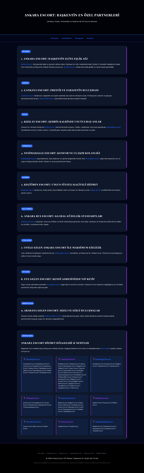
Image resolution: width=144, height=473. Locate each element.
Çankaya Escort (52, 453)
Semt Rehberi (67, 38)
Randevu (90, 38)
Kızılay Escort (63, 453)
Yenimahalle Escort (76, 453)
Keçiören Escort (89, 453)
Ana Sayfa (54, 38)
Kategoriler (79, 38)
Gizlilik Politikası (101, 453)
